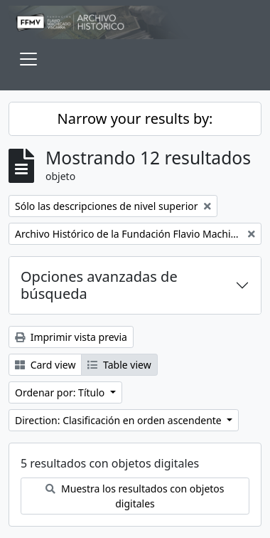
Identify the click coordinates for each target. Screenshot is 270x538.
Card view (45, 364)
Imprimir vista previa (71, 337)
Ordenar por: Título (61, 392)
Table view (119, 364)
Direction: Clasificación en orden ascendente (119, 420)
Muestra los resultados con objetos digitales (134, 496)
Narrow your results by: (135, 118)
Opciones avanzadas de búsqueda (99, 285)
